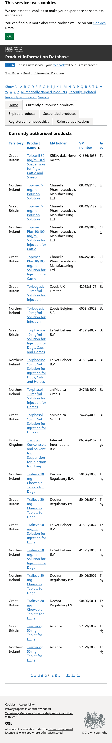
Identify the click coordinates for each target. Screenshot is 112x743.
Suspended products (59, 114)
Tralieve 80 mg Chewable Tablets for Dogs (35, 584)
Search (43, 97)
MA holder (58, 143)
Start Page (12, 73)
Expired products (22, 114)
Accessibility (27, 704)
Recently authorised (21, 97)
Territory (16, 143)
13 (78, 675)
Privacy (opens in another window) (28, 709)
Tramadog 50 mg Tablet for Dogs (35, 632)
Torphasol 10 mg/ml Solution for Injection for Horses (36, 398)
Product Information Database (37, 56)
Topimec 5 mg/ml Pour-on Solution (35, 191)
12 (73, 675)
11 (68, 675)
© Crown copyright (94, 732)
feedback (59, 65)
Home (13, 105)
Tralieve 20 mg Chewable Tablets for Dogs (35, 483)
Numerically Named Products (44, 92)
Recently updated (82, 92)
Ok (9, 36)
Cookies (99, 23)
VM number (85, 145)
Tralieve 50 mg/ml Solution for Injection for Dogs (36, 533)
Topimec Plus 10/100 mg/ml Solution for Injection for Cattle (36, 238)
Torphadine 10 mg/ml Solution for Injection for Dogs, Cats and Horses (36, 341)
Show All (11, 86)
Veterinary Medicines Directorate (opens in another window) (39, 715)
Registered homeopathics (29, 121)
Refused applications (73, 121)
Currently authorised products (50, 105)
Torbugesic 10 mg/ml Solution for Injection (36, 293)
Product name (33, 145)
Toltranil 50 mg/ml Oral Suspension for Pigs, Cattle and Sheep (36, 166)
